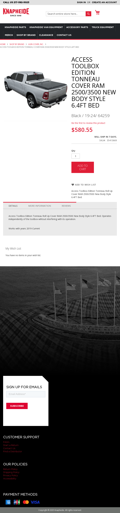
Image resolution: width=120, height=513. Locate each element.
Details (13, 205)
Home (2, 44)
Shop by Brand (17, 44)
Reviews (66, 205)
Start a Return (11, 445)
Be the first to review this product (88, 122)
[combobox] (66, 13)
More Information (39, 205)
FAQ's (6, 442)
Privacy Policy (10, 475)
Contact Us (9, 448)
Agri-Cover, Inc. (36, 44)
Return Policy (10, 469)
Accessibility (9, 478)
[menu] (60, 31)
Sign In (81, 2)
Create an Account (104, 2)
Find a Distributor (12, 451)
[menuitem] (16, 27)
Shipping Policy (11, 472)
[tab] (13, 205)
